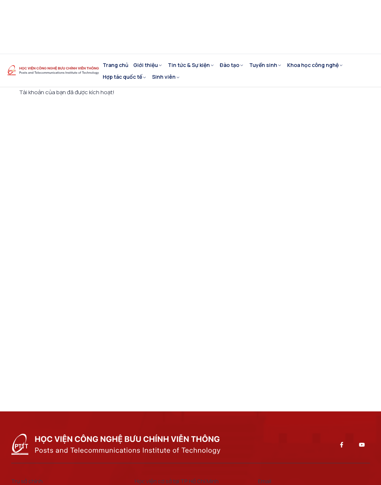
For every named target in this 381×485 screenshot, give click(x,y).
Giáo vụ (118, 10)
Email (158, 32)
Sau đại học (203, 10)
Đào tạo (229, 64)
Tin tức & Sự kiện (189, 64)
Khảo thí (158, 10)
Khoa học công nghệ (313, 64)
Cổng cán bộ (200, 32)
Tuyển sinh (263, 64)
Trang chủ (115, 64)
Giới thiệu (145, 64)
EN (28, 26)
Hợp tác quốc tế (122, 76)
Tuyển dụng (306, 10)
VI (15, 26)
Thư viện (120, 32)
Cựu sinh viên (254, 10)
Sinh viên (164, 76)
